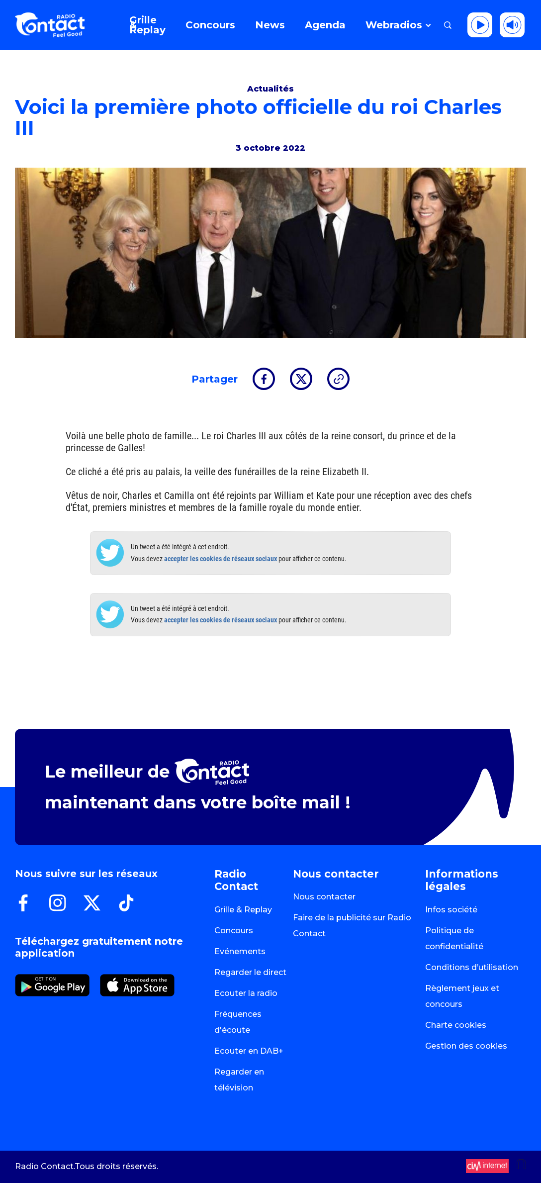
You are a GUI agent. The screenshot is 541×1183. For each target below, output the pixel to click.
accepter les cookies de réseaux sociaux (220, 559)
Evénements (240, 951)
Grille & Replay (243, 909)
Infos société (451, 909)
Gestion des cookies (466, 1046)
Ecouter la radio (245, 993)
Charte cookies (455, 1025)
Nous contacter (324, 896)
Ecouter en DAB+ (248, 1051)
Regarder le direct (250, 972)
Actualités (270, 89)
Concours (233, 930)
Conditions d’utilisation (471, 967)
